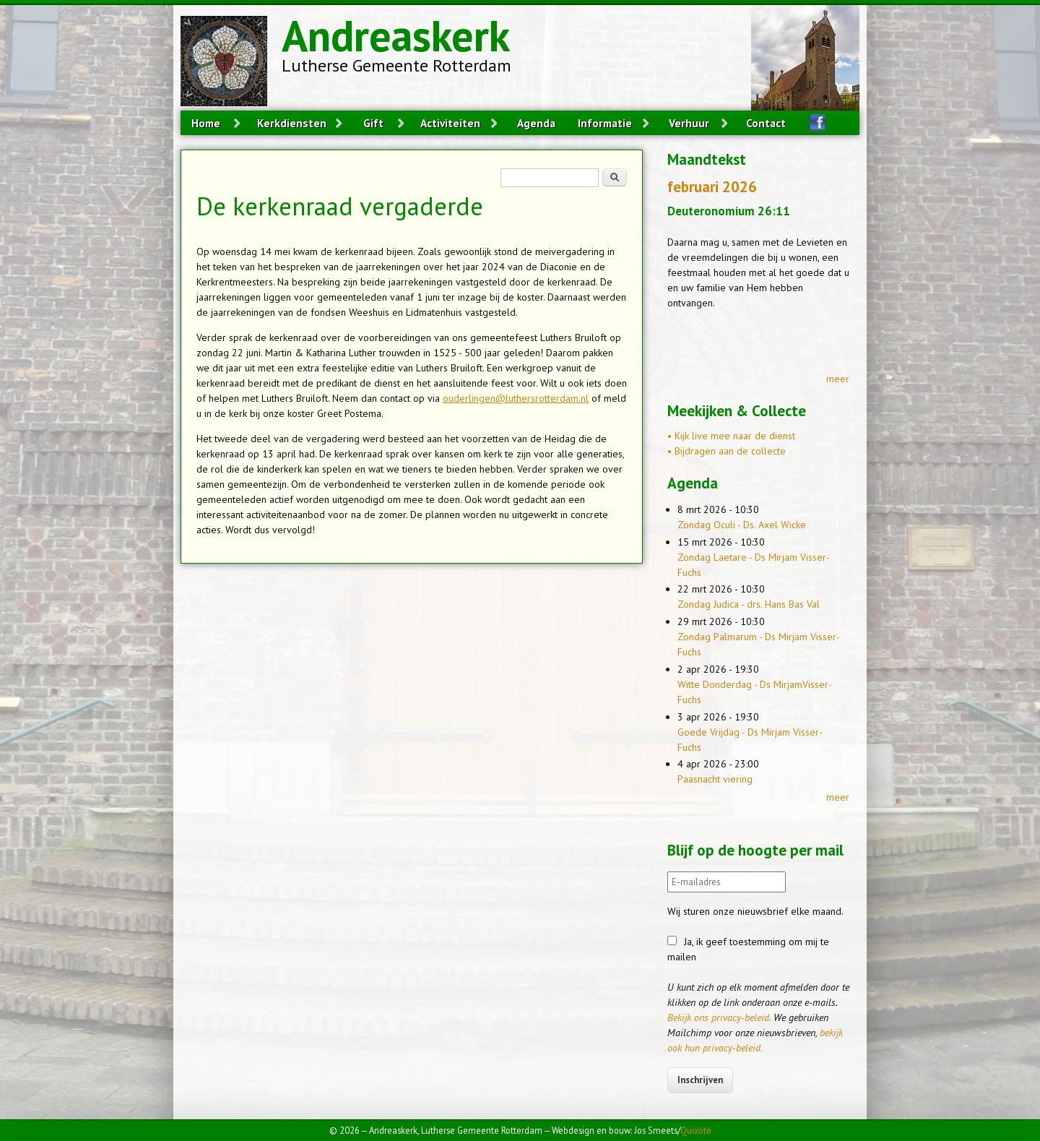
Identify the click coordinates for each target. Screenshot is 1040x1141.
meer (837, 378)
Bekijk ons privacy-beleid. (719, 1017)
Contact (766, 123)
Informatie (605, 123)
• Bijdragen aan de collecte (726, 450)
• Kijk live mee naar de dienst (731, 435)
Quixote (695, 1130)
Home (205, 123)
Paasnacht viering (715, 778)
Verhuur (689, 123)
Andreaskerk (396, 35)
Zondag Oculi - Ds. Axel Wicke (741, 524)
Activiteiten (450, 123)
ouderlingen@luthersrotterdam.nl (516, 398)
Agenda (536, 123)
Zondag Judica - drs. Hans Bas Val (748, 604)
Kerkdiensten (291, 123)
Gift (373, 123)
